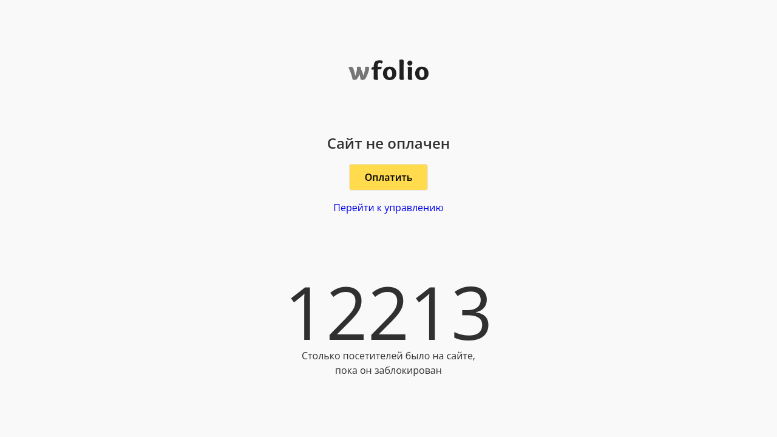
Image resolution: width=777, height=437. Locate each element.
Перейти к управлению (388, 207)
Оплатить (389, 177)
